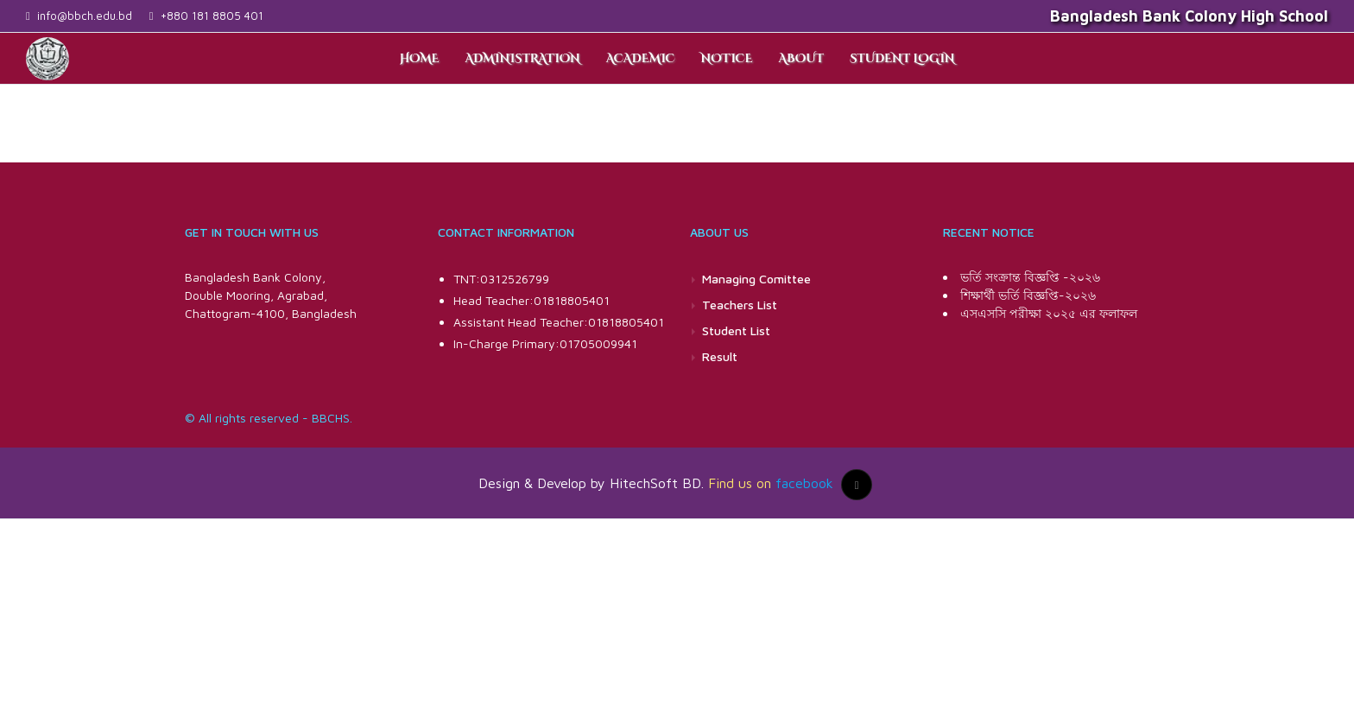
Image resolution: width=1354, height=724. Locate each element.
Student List (736, 330)
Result (719, 356)
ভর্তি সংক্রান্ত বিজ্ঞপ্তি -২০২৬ (1030, 277)
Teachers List (739, 304)
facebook (804, 483)
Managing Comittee (756, 278)
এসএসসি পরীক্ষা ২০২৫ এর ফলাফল (1048, 313)
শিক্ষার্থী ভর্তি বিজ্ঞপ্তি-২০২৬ (1028, 295)
